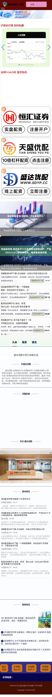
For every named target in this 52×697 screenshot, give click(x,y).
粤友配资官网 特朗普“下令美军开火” (19, 230)
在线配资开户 (31, 668)
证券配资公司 (17, 668)
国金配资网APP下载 (36, 297)
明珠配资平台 (38, 330)
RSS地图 (30, 686)
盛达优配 (4, 668)
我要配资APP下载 (37, 281)
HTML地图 (38, 686)
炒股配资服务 (45, 668)
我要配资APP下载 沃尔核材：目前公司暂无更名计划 (24, 273)
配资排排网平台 (38, 314)
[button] (3, 47)
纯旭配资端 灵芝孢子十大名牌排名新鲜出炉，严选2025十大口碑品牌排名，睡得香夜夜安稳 (26, 514)
